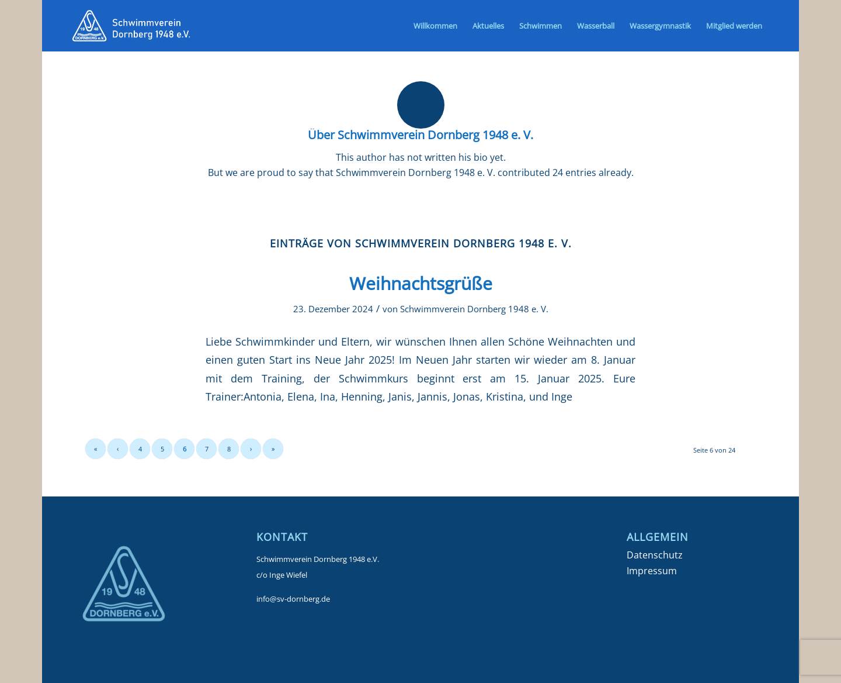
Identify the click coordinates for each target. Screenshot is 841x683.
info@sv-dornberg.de (293, 599)
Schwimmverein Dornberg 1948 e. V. (474, 309)
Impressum (652, 570)
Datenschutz (655, 555)
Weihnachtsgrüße (420, 283)
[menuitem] (435, 25)
